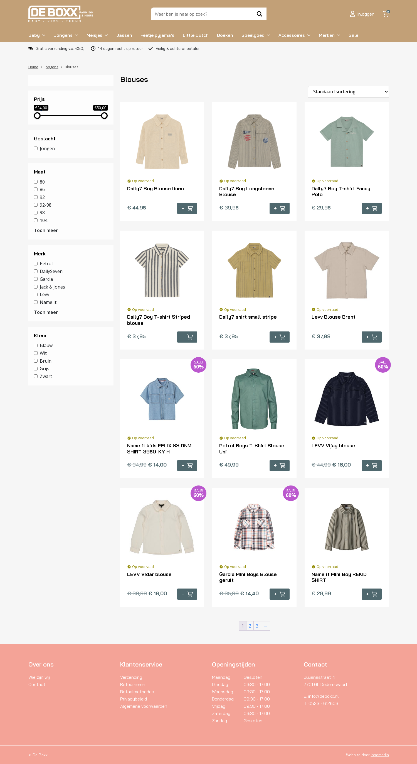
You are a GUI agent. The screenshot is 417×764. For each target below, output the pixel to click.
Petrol (46, 263)
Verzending (131, 677)
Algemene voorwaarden (143, 706)
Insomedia (380, 754)
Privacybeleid (133, 699)
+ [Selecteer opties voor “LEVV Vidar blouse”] (187, 594)
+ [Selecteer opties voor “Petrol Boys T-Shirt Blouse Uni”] (279, 465)
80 (42, 182)
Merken (327, 35)
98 (42, 212)
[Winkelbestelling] (348, 91)
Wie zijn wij (39, 677)
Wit (43, 353)
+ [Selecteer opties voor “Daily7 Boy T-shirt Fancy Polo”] (371, 208)
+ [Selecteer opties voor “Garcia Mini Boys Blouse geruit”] (279, 594)
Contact (36, 684)
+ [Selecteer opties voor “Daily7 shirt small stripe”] (279, 337)
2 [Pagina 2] (250, 626)
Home (33, 66)
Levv (44, 294)
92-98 (45, 205)
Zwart (46, 376)
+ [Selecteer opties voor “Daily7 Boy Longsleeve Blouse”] (279, 208)
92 (42, 197)
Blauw (46, 345)
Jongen (47, 148)
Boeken (225, 35)
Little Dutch (196, 35)
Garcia (46, 279)
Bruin (45, 361)
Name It (48, 302)
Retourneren (132, 684)
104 (43, 220)
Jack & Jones (52, 287)
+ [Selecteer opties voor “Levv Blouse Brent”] (371, 337)
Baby (34, 35)
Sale (353, 35)
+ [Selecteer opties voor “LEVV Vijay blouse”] (371, 465)
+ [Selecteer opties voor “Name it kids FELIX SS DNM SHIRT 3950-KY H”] (187, 465)
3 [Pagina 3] (257, 626)
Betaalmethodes (137, 691)
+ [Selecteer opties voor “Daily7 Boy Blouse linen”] (187, 208)
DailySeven (51, 271)
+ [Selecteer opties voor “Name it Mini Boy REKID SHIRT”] (371, 594)
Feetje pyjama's (157, 35)
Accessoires (291, 35)
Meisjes (94, 35)
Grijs (44, 368)
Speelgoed (253, 35)
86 (42, 189)
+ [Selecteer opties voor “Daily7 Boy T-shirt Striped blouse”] (187, 337)
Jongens (63, 35)
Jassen (124, 35)
